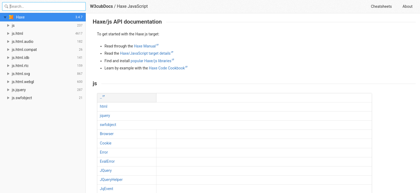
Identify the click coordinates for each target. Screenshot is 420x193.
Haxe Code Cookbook (167, 68)
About (407, 6)
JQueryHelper (111, 179)
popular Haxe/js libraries (151, 61)
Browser (107, 134)
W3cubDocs (101, 6)
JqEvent (106, 189)
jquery (105, 115)
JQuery (106, 170)
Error (104, 152)
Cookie (105, 143)
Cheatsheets (381, 6)
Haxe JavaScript (132, 6)
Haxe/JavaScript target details (145, 53)
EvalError (107, 161)
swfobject (108, 125)
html (103, 106)
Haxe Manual (145, 46)
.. (101, 97)
